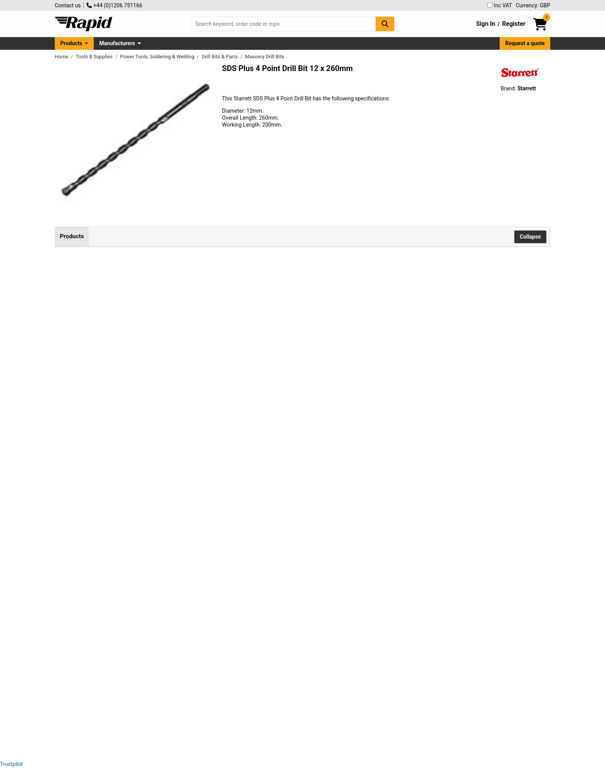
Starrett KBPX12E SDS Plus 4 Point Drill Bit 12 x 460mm (192, 320)
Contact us (68, 5)
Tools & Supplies (95, 56)
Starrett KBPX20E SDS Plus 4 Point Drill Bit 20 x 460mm (192, 581)
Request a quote (525, 43)
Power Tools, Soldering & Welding (158, 56)
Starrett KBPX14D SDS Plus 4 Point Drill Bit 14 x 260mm (192, 372)
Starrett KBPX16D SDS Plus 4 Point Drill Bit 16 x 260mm (192, 477)
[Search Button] (385, 24)
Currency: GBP (533, 5)
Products (71, 43)
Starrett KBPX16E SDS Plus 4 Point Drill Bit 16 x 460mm (192, 529)
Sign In (485, 23)
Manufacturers (117, 43)
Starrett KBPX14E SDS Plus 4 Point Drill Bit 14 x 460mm (192, 425)
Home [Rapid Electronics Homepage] (62, 56)
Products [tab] (72, 236)
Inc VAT (499, 5)
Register (513, 23)
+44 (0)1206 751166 (114, 5)
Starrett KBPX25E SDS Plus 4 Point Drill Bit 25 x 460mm (192, 633)
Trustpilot (11, 764)
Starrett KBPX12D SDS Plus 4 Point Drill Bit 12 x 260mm (192, 268)
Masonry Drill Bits (264, 56)
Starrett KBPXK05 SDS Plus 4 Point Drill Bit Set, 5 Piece (191, 686)
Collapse (530, 237)
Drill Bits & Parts (220, 56)
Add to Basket (348, 276)
